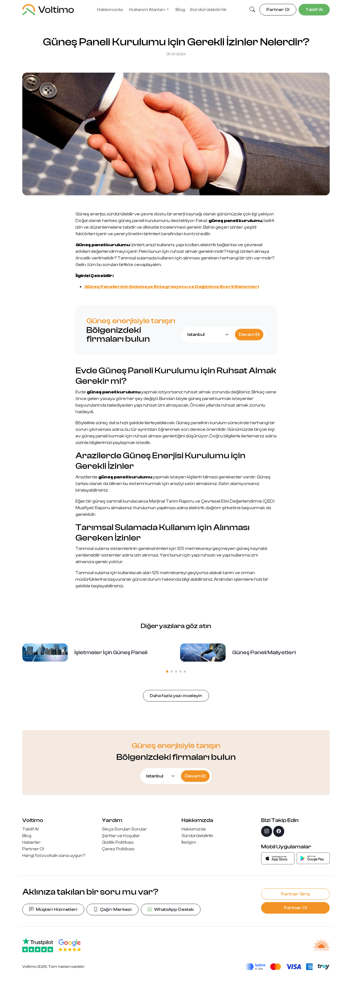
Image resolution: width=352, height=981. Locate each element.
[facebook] (278, 831)
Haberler (31, 842)
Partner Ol (33, 848)
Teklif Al (30, 829)
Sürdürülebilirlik (208, 9)
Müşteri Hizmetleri (53, 909)
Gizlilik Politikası (118, 842)
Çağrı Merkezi (112, 909)
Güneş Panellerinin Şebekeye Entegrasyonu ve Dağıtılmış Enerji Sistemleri (171, 286)
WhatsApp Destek (171, 909)
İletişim (189, 842)
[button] (252, 9)
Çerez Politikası (118, 848)
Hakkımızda (110, 9)
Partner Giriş (295, 894)
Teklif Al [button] (314, 9)
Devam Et (249, 334)
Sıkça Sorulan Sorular (124, 829)
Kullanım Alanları (147, 9)
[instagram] (266, 831)
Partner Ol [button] (277, 9)
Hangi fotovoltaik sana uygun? (53, 855)
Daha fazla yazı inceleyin (176, 695)
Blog (180, 9)
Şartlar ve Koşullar (121, 835)
